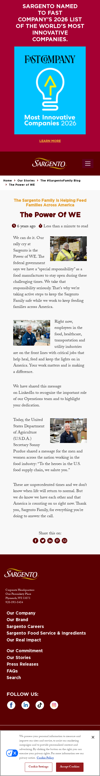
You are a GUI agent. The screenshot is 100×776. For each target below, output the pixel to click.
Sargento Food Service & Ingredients (46, 633)
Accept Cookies (70, 767)
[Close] (93, 737)
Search (14, 678)
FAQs (12, 671)
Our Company (21, 613)
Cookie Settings (38, 767)
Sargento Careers (25, 627)
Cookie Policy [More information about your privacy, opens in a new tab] (45, 758)
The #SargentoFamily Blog (60, 180)
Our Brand (17, 620)
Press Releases (22, 664)
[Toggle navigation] (87, 163)
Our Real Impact (24, 640)
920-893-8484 (14, 602)
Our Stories (26, 180)
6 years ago (26, 226)
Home (7, 180)
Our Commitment (25, 651)
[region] (50, 753)
